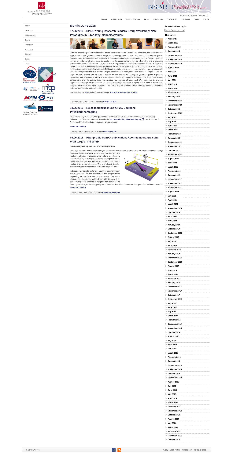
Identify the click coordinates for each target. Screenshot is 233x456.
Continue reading (78, 126)
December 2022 (175, 142)
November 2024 (175, 59)
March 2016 (173, 353)
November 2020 (175, 208)
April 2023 (172, 125)
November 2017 (175, 291)
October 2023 (174, 109)
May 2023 (172, 121)
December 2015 (175, 365)
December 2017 (175, 287)
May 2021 (172, 196)
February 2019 (174, 249)
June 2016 (172, 344)
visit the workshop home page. (124, 92)
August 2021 (173, 192)
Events (106, 102)
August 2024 (173, 68)
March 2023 (173, 130)
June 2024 (172, 76)
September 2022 (175, 154)
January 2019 (174, 254)
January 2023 (174, 138)
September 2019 (175, 233)
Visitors (185, 20)
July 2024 (172, 72)
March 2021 (173, 204)
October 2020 (174, 212)
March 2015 (173, 402)
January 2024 (174, 96)
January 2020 (174, 225)
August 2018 (173, 266)
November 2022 (175, 146)
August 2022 (173, 158)
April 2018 (172, 270)
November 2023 (175, 105)
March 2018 (173, 274)
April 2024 (172, 84)
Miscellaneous (109, 131)
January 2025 (174, 51)
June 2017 (172, 307)
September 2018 (175, 262)
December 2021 (175, 179)
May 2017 (172, 311)
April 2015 (172, 398)
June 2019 (172, 245)
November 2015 (175, 369)
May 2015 (172, 394)
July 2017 (172, 303)
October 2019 (174, 229)
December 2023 (175, 101)
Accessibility (187, 450)
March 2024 (173, 88)
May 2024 (172, 80)
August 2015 (173, 382)
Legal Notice (175, 450)
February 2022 (174, 171)
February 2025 (174, 47)
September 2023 (175, 113)
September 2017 (175, 299)
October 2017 (174, 295)
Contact (205, 15)
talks (86, 92)
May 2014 (172, 423)
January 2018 (174, 282)
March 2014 (173, 427)
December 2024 (175, 55)
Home (185, 15)
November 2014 (175, 411)
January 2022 (174, 175)
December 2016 (175, 324)
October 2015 (174, 373)
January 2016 (174, 361)
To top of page (200, 450)
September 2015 (175, 378)
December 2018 (175, 258)
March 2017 (173, 316)
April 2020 (172, 221)
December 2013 (175, 435)
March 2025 (173, 43)
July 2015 (172, 386)
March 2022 (173, 167)
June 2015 (172, 390)
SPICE (113, 102)
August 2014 (173, 419)
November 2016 (175, 328)
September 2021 (175, 187)
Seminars (158, 20)
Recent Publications (111, 192)
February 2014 (174, 431)
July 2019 (172, 241)
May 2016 (172, 349)
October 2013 (174, 439)
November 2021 (175, 183)
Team (146, 20)
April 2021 (172, 200)
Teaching (172, 20)
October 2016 (174, 332)
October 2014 (174, 415)
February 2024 (174, 92)
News (104, 20)
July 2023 (172, 117)
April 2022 (172, 163)
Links (206, 20)
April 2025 (172, 39)
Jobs (196, 20)
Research (116, 20)
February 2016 (174, 357)
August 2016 (173, 336)
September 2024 (175, 63)
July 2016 (172, 340)
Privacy (165, 450)
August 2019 (173, 237)
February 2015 (174, 407)
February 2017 (174, 320)
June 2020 (172, 216)
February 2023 (174, 134)
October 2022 (174, 150)
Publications (133, 20)
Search (194, 15)
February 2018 (174, 278)
